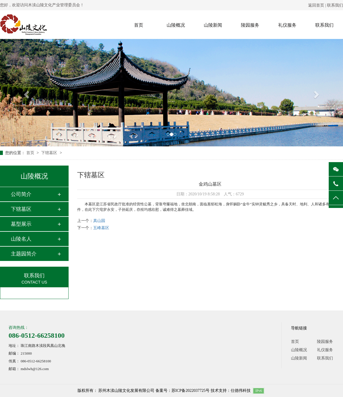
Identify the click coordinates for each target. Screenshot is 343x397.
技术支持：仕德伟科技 (231, 390)
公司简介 (21, 194)
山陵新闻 (213, 25)
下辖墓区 (49, 153)
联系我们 (335, 5)
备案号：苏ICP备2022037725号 (182, 390)
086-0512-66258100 (37, 335)
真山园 (99, 221)
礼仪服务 (287, 25)
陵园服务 (250, 25)
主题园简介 (24, 254)
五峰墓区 (101, 228)
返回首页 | (317, 5)
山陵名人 (21, 239)
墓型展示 (21, 224)
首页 (138, 25)
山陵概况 (176, 25)
